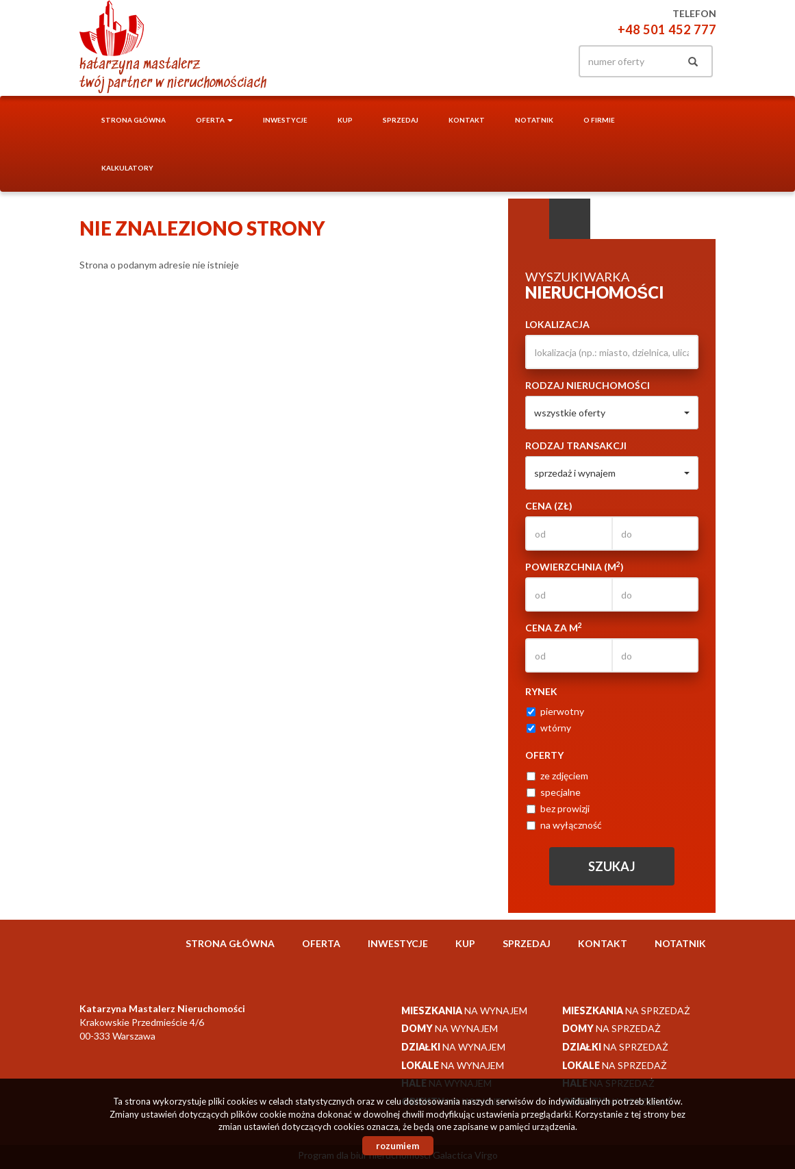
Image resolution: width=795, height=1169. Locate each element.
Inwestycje (285, 120)
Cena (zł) (548, 506)
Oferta (321, 943)
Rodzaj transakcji (576, 445)
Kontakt (467, 120)
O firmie (599, 120)
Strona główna (133, 120)
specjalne (554, 792)
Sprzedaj (400, 120)
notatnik (534, 120)
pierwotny (555, 711)
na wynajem (464, 1010)
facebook (545, 61)
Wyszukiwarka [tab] (528, 219)
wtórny (549, 727)
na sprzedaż (626, 1010)
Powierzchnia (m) (574, 566)
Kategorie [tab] (569, 219)
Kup (345, 120)
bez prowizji (558, 808)
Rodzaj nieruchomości (587, 385)
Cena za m (553, 627)
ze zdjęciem (557, 775)
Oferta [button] (214, 120)
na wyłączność (564, 825)
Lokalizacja (557, 324)
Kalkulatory (127, 168)
